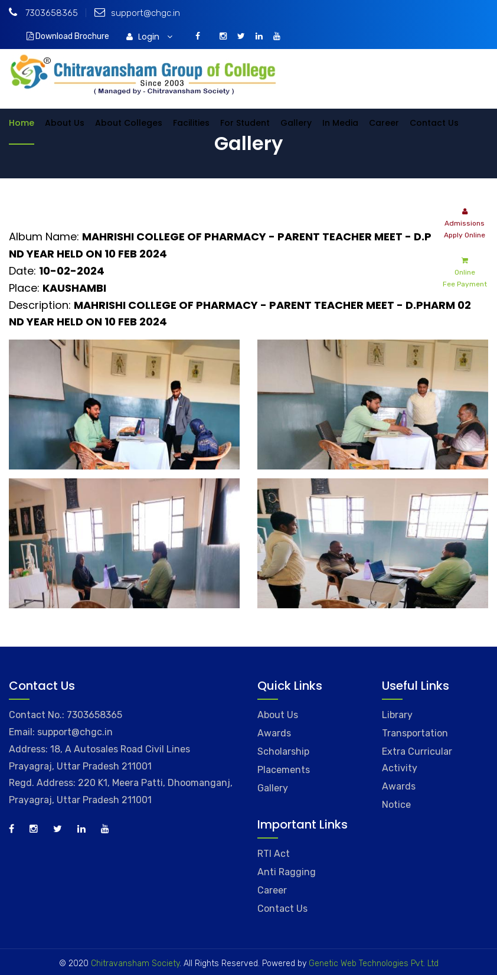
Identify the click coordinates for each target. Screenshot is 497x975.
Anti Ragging (286, 872)
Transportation (415, 733)
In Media (340, 123)
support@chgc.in (137, 13)
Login (149, 37)
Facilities (191, 123)
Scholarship (283, 751)
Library (397, 714)
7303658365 (43, 13)
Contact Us (434, 123)
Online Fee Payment (465, 271)
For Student (245, 123)
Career (384, 123)
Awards (274, 733)
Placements (283, 769)
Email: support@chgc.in (61, 732)
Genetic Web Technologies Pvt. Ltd (372, 963)
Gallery (296, 123)
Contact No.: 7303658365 (65, 714)
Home (21, 123)
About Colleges (128, 123)
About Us (64, 123)
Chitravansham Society (135, 963)
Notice (396, 804)
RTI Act (273, 853)
